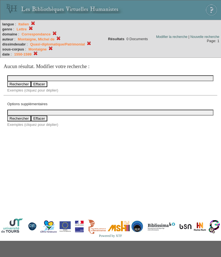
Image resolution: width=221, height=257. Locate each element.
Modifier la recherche (171, 37)
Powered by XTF (110, 236)
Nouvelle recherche (205, 37)
